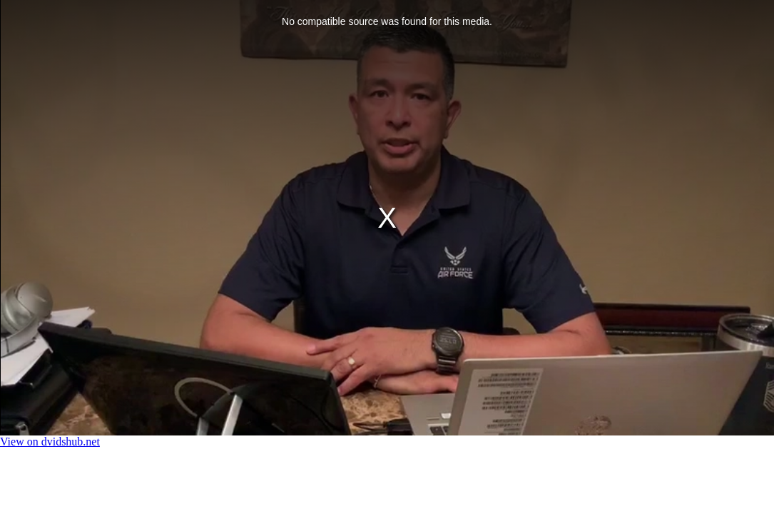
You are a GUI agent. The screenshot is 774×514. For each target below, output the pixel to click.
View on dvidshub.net (50, 441)
